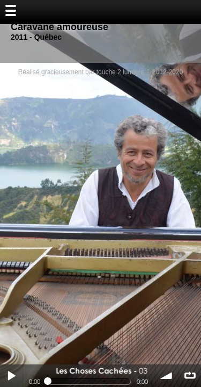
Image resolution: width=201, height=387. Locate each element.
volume (166, 375)
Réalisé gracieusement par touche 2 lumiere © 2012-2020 (100, 72)
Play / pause (11, 375)
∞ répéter (189, 375)
